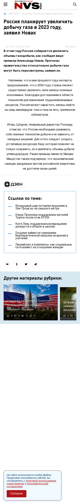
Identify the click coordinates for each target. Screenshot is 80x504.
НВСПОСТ (14, 14)
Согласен (16, 493)
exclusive (26, 14)
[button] (14, 184)
